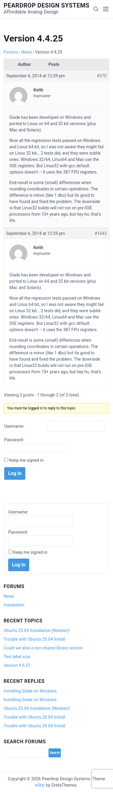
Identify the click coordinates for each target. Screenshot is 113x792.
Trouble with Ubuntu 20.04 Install (34, 639)
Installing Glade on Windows (30, 691)
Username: (14, 426)
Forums (11, 52)
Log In (14, 473)
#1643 (101, 233)
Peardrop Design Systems (46, 5)
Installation (14, 604)
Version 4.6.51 (17, 665)
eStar (40, 785)
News (26, 52)
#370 (102, 75)
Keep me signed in (26, 460)
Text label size (17, 656)
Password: (14, 439)
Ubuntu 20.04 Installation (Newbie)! (37, 630)
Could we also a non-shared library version (43, 648)
